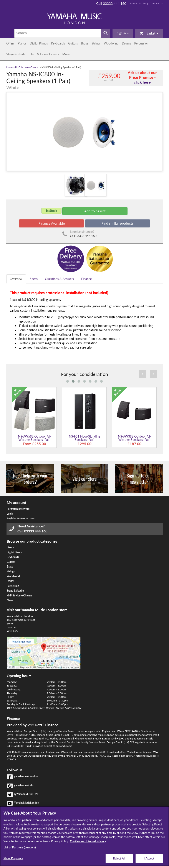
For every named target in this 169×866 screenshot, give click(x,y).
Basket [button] (149, 33)
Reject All (119, 858)
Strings (96, 43)
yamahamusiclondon (26, 776)
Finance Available (51, 223)
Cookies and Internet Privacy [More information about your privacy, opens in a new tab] (88, 841)
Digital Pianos (39, 43)
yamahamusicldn (23, 785)
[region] (84, 836)
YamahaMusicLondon (26, 802)
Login (10, 513)
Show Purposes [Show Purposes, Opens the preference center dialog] (13, 858)
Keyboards (58, 43)
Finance (86, 279)
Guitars (73, 43)
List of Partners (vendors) (19, 847)
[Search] (57, 33)
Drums (126, 43)
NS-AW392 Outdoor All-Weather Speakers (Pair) (134, 438)
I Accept (149, 858)
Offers (10, 43)
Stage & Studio (16, 54)
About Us (135, 3)
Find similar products (117, 223)
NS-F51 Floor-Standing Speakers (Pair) (84, 438)
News (10, 600)
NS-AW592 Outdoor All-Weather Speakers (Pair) (34, 438)
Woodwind (111, 43)
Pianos (22, 43)
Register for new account (21, 518)
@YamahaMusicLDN (26, 794)
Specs (34, 279)
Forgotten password (18, 508)
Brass (84, 43)
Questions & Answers (59, 279)
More (66, 54)
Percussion (141, 43)
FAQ (145, 3)
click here (142, 82)
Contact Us (156, 3)
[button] (123, 33)
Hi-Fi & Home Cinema (44, 54)
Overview (16, 279)
